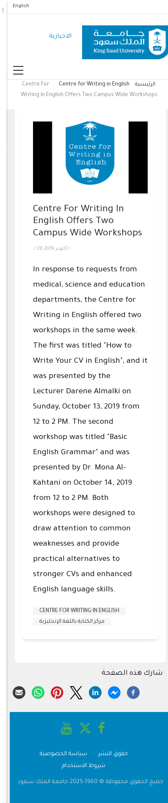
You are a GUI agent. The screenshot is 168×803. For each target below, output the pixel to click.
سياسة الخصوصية (57, 754)
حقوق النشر (106, 754)
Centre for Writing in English (87, 85)
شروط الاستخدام (77, 766)
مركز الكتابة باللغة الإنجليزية (65, 622)
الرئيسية (139, 85)
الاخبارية (54, 36)
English (14, 6)
